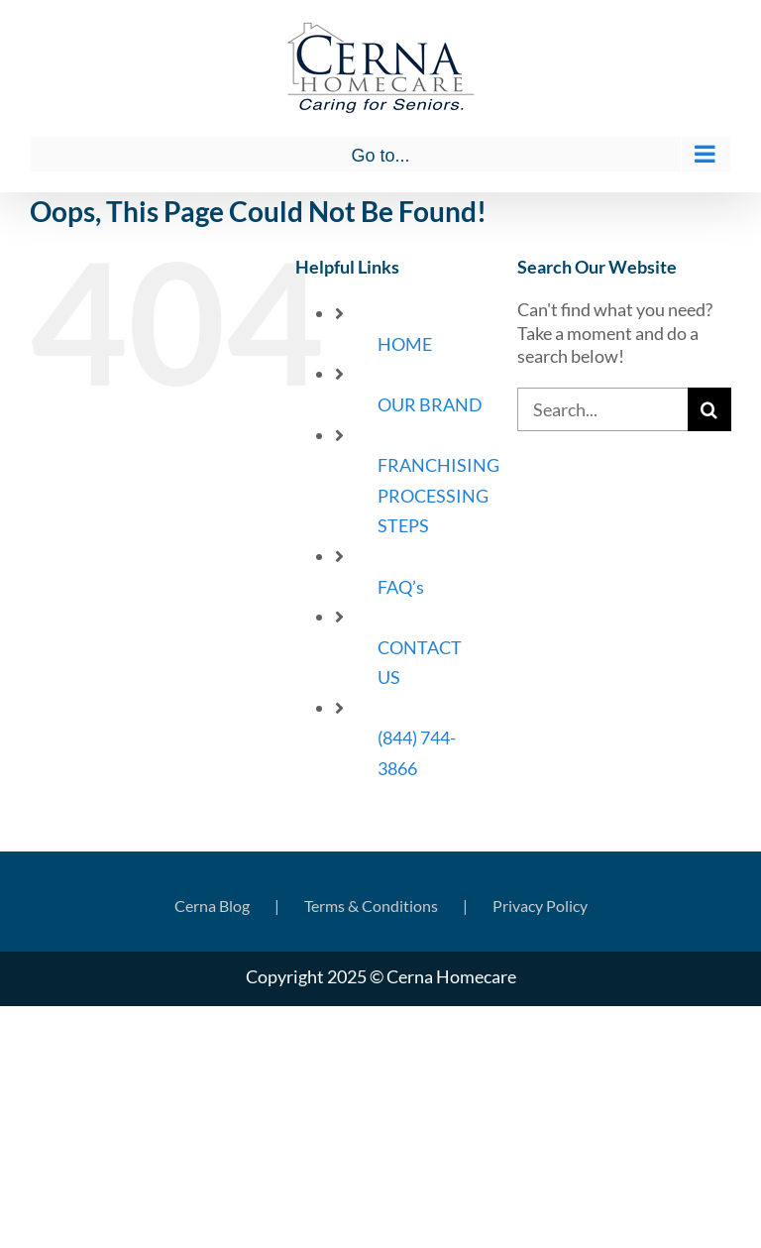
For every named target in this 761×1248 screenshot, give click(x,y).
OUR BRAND (430, 404)
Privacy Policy (540, 905)
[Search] (709, 409)
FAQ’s (401, 587)
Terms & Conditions (371, 905)
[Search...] (602, 409)
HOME (405, 344)
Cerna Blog (212, 905)
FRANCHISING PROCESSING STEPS (438, 495)
